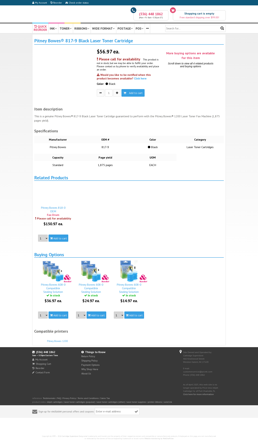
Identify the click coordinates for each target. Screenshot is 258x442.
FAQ (59, 398)
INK (53, 28)
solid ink (168, 402)
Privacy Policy (69, 398)
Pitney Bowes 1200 (57, 339)
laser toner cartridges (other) (111, 402)
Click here (140, 78)
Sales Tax (105, 398)
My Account (39, 2)
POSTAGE (125, 28)
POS (140, 28)
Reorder (56, 2)
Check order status (77, 2)
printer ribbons (155, 402)
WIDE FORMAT (103, 28)
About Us (86, 373)
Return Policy (88, 356)
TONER (66, 28)
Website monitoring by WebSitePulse (158, 438)
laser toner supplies (136, 402)
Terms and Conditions (88, 398)
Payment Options (90, 365)
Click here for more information (198, 394)
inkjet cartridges (55, 402)
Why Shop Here (89, 369)
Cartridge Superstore (70, 436)
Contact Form (41, 372)
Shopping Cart (41, 363)
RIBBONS (81, 28)
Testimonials (49, 398)
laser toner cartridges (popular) (79, 402)
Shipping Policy (89, 360)
